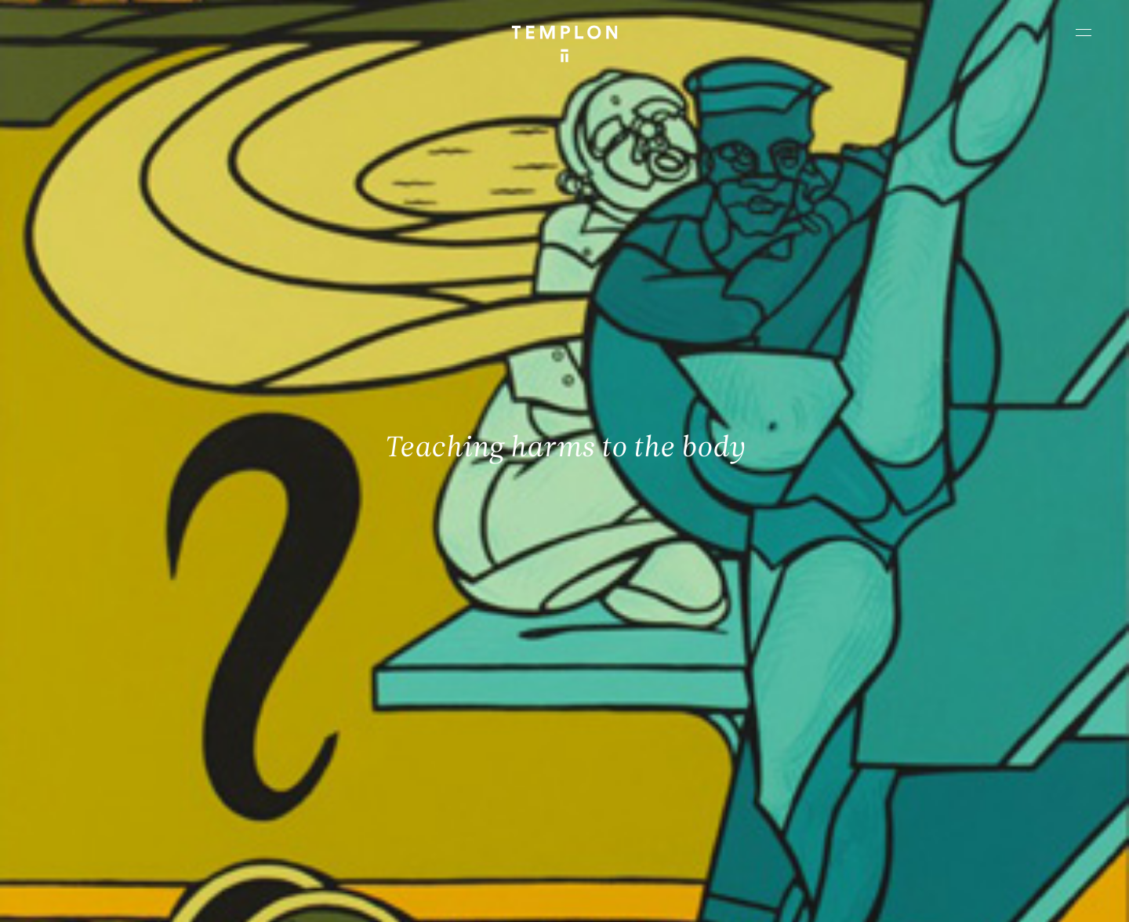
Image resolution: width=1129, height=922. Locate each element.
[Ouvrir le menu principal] (1083, 32)
